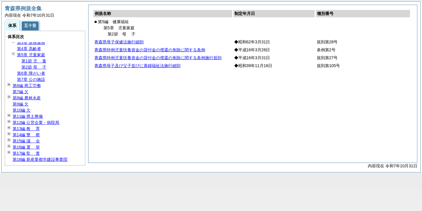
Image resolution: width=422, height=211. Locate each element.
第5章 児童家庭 (31, 54)
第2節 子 (33, 67)
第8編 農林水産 (27, 98)
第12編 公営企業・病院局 (36, 122)
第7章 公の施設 (31, 79)
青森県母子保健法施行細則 (119, 42)
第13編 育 (26, 128)
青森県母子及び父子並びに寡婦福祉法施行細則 (137, 65)
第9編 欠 (20, 104)
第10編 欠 (21, 110)
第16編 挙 (26, 147)
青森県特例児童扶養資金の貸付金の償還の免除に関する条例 (149, 49)
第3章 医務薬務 (31, 42)
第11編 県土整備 (28, 116)
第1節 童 (33, 61)
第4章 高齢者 (29, 48)
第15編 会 (26, 141)
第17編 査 (26, 153)
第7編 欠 (20, 91)
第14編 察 (26, 134)
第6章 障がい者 (31, 73)
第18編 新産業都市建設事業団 (40, 159)
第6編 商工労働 (27, 85)
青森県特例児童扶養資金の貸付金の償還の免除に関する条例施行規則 (158, 57)
